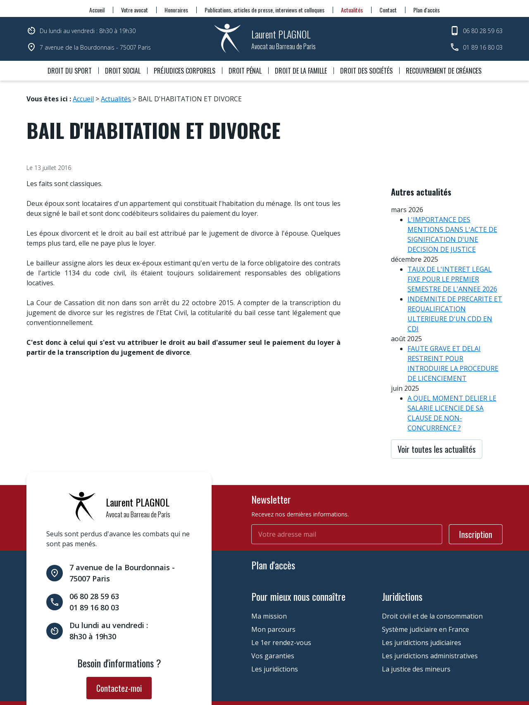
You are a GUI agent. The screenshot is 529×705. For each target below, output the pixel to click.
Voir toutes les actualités (437, 426)
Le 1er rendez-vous (281, 606)
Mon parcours (273, 592)
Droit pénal (245, 71)
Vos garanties (272, 619)
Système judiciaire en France (425, 592)
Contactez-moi (119, 651)
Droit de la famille (301, 71)
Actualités (352, 9)
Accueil (97, 9)
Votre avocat (134, 9)
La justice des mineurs (416, 632)
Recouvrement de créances (443, 71)
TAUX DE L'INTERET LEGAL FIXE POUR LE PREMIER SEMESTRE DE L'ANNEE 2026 (452, 255)
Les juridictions (274, 632)
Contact (388, 9)
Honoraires (176, 9)
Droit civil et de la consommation (432, 579)
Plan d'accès (426, 9)
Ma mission (269, 579)
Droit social (123, 71)
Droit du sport (70, 71)
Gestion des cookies (232, 682)
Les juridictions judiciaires (421, 606)
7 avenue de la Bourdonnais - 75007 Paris (95, 47)
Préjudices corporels (184, 71)
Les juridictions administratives (430, 619)
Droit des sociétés (366, 71)
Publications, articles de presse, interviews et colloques (264, 9)
